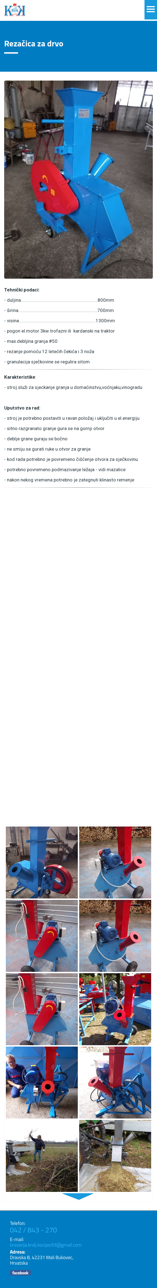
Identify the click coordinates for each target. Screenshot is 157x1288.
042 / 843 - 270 (33, 1230)
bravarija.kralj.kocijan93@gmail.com (46, 1245)
